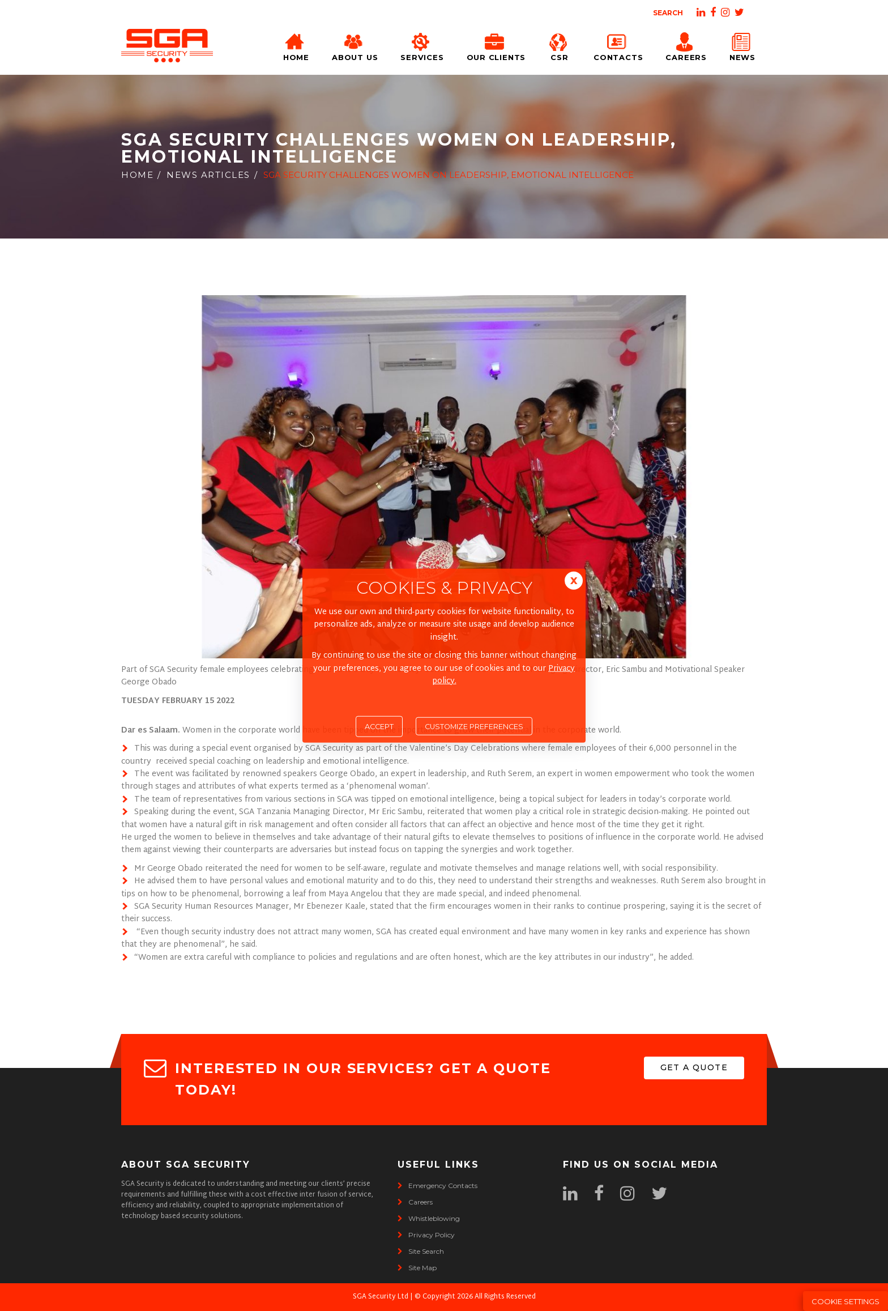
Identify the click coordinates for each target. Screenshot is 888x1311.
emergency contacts (437, 1185)
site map (417, 1267)
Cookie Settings (846, 1301)
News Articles (208, 174)
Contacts (618, 45)
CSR (559, 45)
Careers (685, 45)
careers (415, 1202)
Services (421, 45)
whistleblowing (429, 1218)
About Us (355, 45)
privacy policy (426, 1235)
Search (668, 12)
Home (296, 45)
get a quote (694, 1067)
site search (421, 1251)
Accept (379, 726)
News (742, 45)
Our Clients (496, 45)
